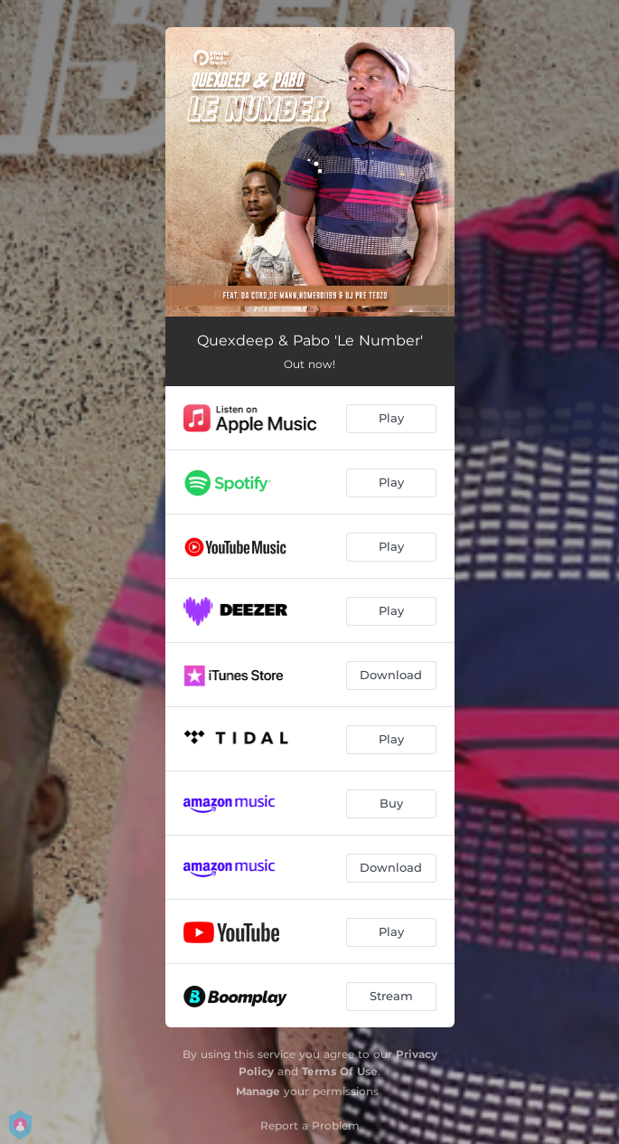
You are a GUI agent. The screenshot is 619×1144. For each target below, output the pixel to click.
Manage (258, 1091)
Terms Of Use (340, 1071)
